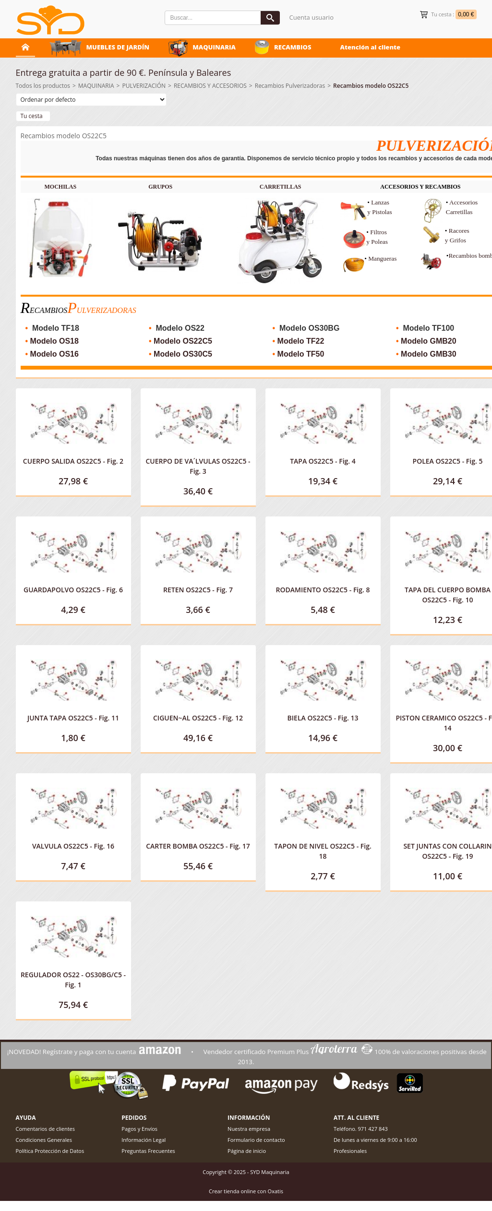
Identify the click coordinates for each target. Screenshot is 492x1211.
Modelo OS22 (180, 328)
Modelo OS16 (54, 354)
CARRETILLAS (280, 186)
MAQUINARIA (214, 47)
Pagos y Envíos (139, 1128)
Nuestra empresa (249, 1128)
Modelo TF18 (55, 328)
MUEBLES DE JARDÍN (118, 47)
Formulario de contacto (256, 1139)
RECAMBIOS (293, 47)
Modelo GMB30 (428, 354)
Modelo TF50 (300, 354)
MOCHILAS (60, 186)
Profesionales (350, 1150)
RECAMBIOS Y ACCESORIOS (210, 86)
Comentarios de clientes (45, 1128)
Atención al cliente (370, 47)
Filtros (379, 232)
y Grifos (455, 240)
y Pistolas (379, 212)
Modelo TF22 (300, 341)
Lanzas (380, 202)
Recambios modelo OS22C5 (370, 86)
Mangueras (382, 258)
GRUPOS (160, 186)
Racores (460, 230)
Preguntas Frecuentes (148, 1150)
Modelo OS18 (54, 341)
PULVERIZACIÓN (144, 86)
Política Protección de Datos (50, 1150)
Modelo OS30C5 (183, 354)
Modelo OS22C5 (183, 341)
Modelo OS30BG (309, 328)
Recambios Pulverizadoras (290, 86)
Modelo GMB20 (428, 341)
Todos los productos (43, 86)
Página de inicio (247, 1150)
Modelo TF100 (429, 328)
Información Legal (143, 1139)
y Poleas (377, 241)
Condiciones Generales (44, 1139)
